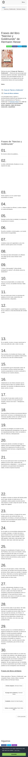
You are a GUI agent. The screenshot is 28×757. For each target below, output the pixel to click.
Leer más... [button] (17, 750)
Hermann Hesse (14, 101)
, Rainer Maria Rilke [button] (14, 709)
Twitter (19, 46)
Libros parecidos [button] (22, 716)
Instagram (14, 745)
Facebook (15, 46)
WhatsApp (9, 46)
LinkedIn (24, 46)
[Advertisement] (14, 21)
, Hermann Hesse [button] (14, 685)
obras (3, 7)
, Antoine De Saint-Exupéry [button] (14, 701)
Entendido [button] (14, 754)
